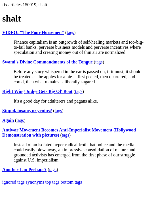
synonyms (35, 182)
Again (8, 120)
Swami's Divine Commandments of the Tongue (47, 62)
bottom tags (71, 182)
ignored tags (13, 182)
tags (70, 32)
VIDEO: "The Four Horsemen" (33, 32)
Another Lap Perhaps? (24, 169)
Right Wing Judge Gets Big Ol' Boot (37, 91)
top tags (52, 182)
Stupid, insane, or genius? (27, 110)
